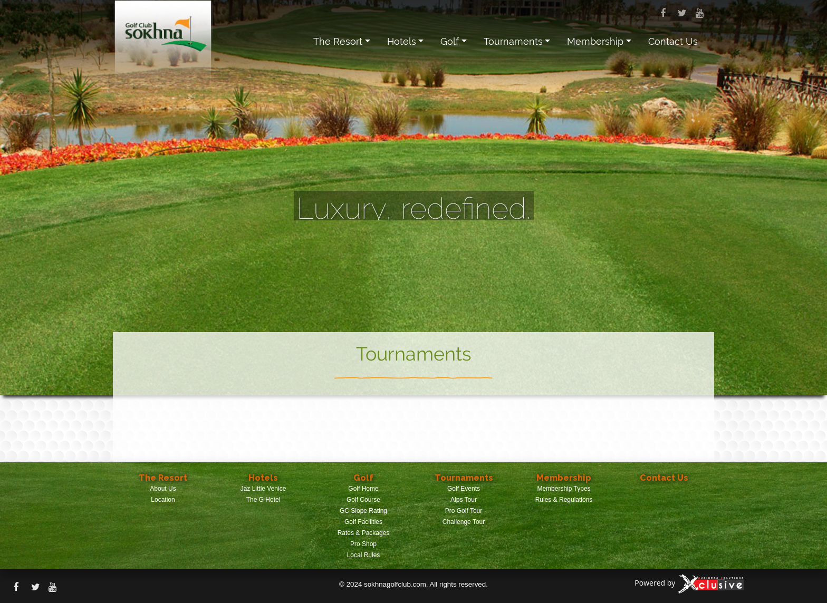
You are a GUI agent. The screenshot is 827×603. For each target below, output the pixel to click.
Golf (449, 41)
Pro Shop (363, 544)
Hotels (401, 41)
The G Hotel (263, 499)
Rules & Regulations (564, 499)
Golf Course (363, 499)
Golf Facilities (363, 522)
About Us (163, 488)
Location (163, 499)
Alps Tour (463, 499)
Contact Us (673, 41)
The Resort (337, 41)
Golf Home (363, 488)
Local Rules (363, 555)
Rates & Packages (364, 533)
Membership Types (563, 488)
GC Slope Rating (363, 510)
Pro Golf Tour (463, 510)
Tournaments (513, 41)
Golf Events (463, 488)
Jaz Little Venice (263, 488)
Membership (595, 41)
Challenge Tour (464, 522)
